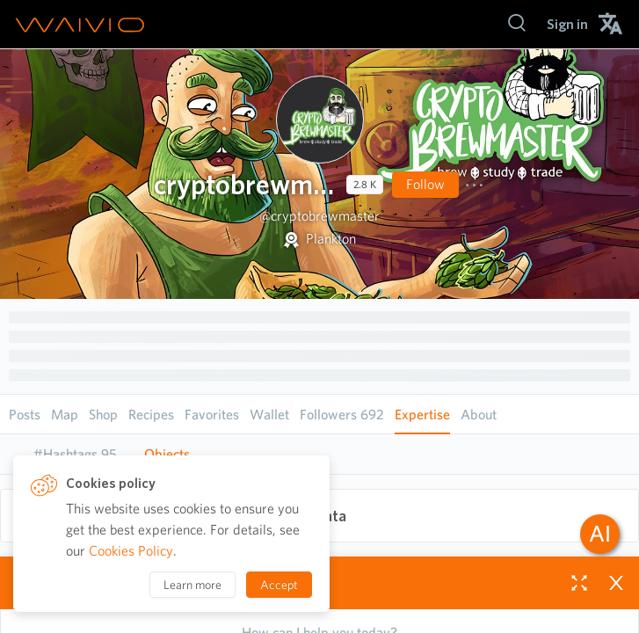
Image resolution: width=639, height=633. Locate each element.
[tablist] (319, 454)
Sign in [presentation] (567, 24)
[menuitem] (567, 24)
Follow (425, 184)
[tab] (74, 454)
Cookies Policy (131, 551)
